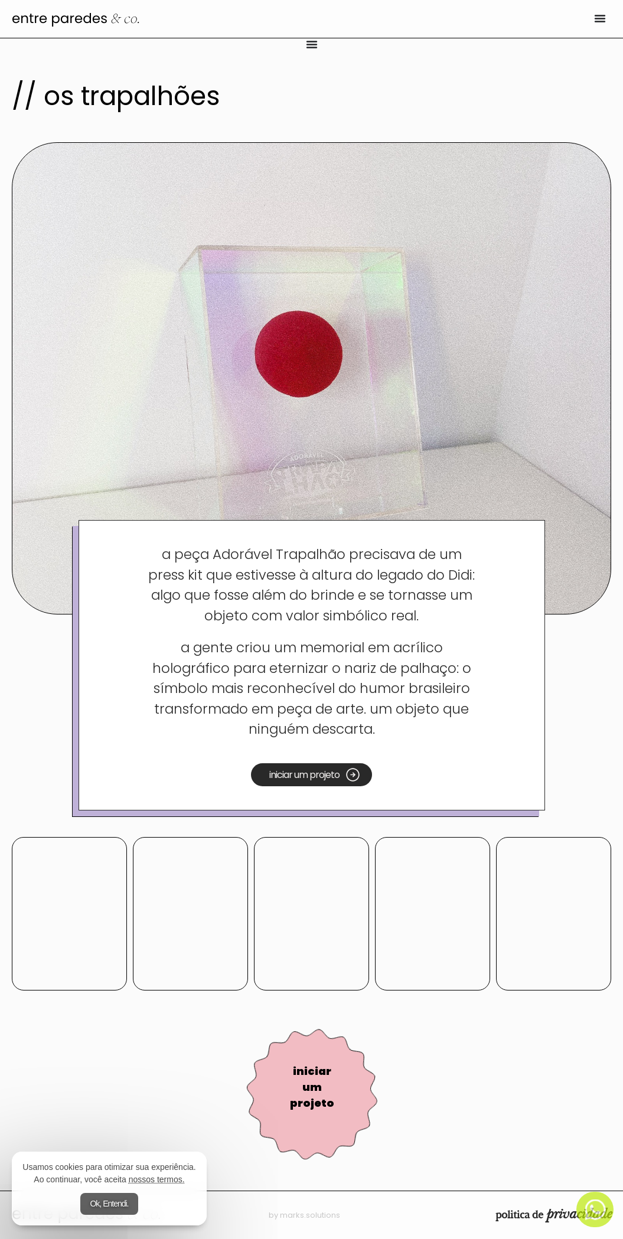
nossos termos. (157, 1179)
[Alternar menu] (600, 18)
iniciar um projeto (312, 1087)
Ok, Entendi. (109, 1203)
